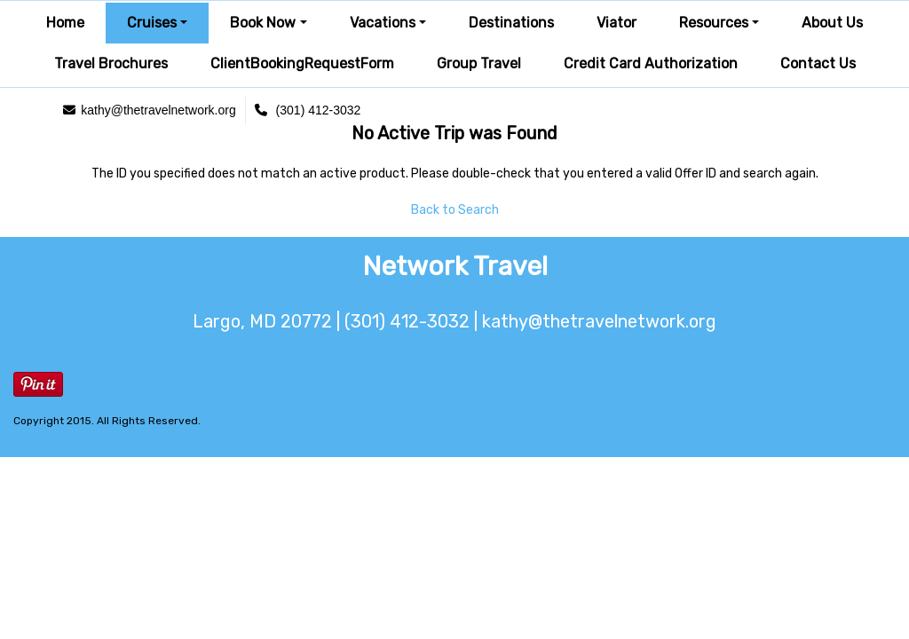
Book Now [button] (263, 22)
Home (65, 22)
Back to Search (455, 209)
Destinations (511, 22)
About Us (832, 22)
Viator (616, 22)
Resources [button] (713, 22)
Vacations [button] (382, 22)
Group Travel (479, 63)
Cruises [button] (152, 22)
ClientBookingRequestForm (302, 63)
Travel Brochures (111, 63)
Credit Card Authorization (651, 63)
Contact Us (818, 63)
